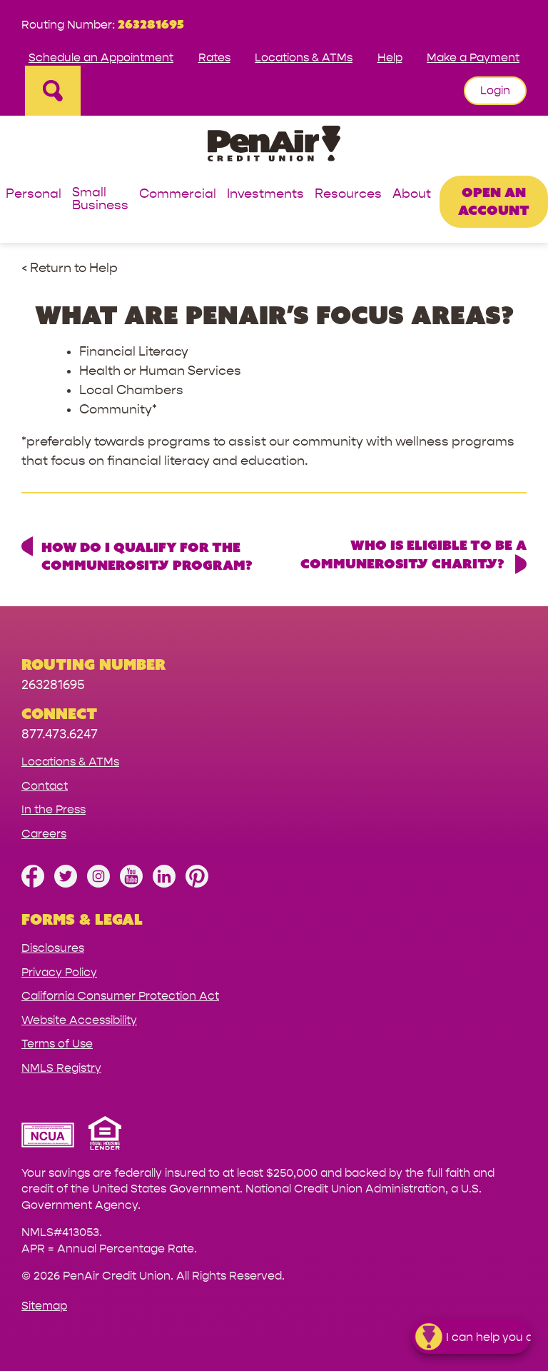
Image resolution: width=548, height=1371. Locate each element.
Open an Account (493, 201)
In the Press (53, 809)
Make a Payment (473, 57)
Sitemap (44, 1305)
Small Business (100, 199)
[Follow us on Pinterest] (197, 883)
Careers (43, 833)
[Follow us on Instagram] (98, 883)
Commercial (177, 194)
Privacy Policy (59, 972)
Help (389, 57)
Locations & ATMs (303, 57)
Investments (265, 194)
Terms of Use (57, 1043)
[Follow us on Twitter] (65, 883)
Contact (44, 786)
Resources (348, 194)
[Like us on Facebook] (32, 883)
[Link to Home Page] (274, 146)
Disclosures (52, 948)
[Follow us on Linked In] (164, 883)
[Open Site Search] (53, 91)
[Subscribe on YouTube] (131, 883)
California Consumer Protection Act (120, 996)
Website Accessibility (79, 1020)
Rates (214, 57)
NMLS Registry (61, 1068)
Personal (33, 194)
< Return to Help (69, 268)
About (411, 194)
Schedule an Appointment (101, 57)
